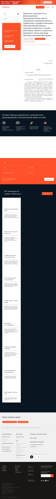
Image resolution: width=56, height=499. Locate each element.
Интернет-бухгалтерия (23, 421)
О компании (4, 465)
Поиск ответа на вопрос (20, 450)
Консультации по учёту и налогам (21, 443)
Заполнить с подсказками (29, 41)
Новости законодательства (20, 451)
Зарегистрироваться (10, 46)
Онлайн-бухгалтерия (6, 436)
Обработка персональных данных (7, 483)
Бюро (17, 440)
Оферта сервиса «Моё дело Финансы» (8, 491)
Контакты (4, 469)
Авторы (16, 469)
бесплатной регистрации (46, 44)
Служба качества (18, 472)
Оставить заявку (49, 179)
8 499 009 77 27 (31, 467)
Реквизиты (4, 467)
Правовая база (18, 444)
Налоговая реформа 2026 (6, 451)
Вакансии (17, 467)
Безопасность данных (5, 486)
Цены (3, 438)
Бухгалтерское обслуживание (7, 443)
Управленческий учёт (6, 447)
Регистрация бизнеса (6, 449)
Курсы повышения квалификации (21, 447)
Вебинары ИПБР (19, 452)
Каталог (5, 18)
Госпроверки (18, 448)
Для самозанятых (33, 446)
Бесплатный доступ (40, 7)
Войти (48, 7)
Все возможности (5, 439)
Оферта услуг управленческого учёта (8, 492)
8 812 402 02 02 (31, 471)
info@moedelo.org (31, 480)
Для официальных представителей (36, 444)
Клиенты (16, 470)
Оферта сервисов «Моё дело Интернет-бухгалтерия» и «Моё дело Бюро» (11, 488)
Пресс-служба (17, 465)
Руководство (4, 470)
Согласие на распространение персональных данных (9, 180)
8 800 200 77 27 (31, 474)
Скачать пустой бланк (40, 38)
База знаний (33, 438)
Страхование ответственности (7, 484)
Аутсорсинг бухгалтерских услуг (10, 421)
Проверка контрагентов (20, 455)
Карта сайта (4, 493)
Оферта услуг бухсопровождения (7, 489)
